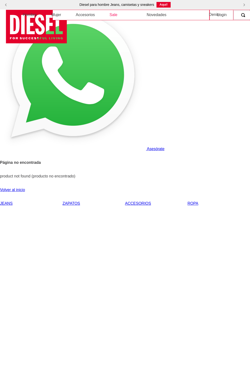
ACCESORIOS (138, 203)
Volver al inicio (12, 190)
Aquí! (163, 4)
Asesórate (82, 149)
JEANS (6, 203)
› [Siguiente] (244, 4)
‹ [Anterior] (6, 4)
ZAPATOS (71, 203)
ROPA (193, 203)
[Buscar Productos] (244, 15)
